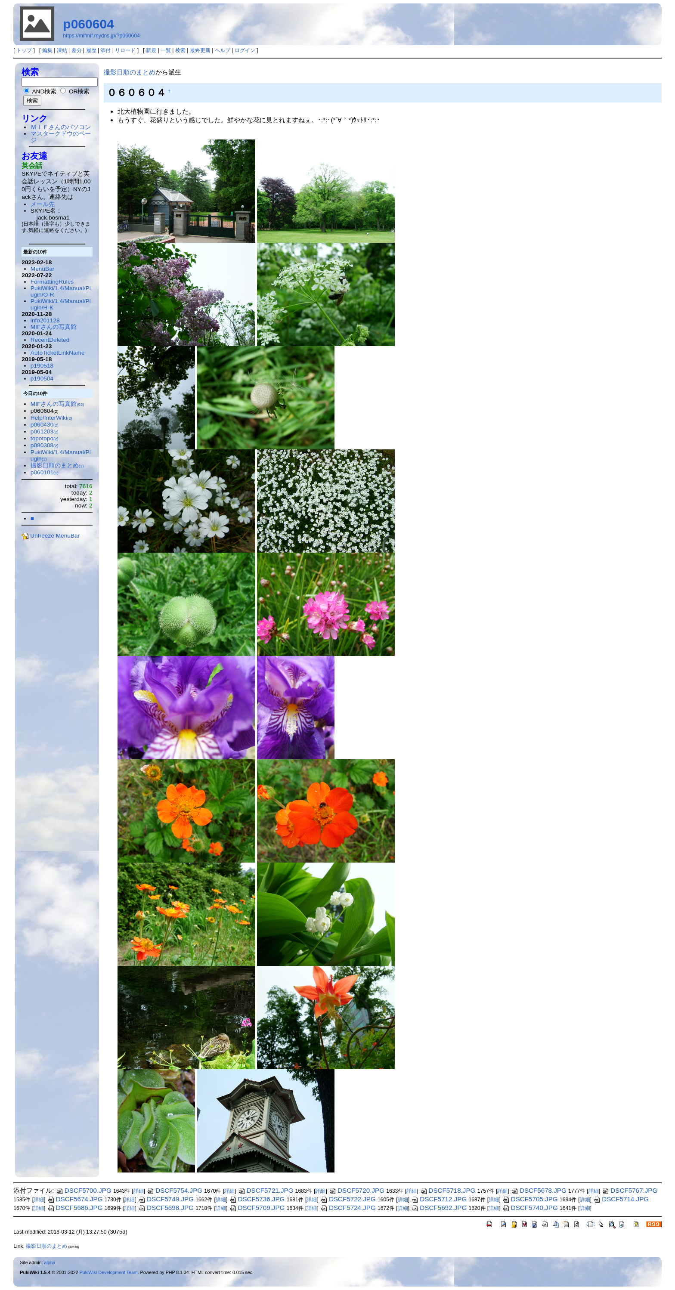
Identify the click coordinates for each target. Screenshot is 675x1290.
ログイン (245, 50)
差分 (76, 50)
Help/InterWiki (51, 418)
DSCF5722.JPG (348, 1199)
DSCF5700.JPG (83, 1190)
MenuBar (42, 269)
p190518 (42, 365)
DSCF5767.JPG (629, 1190)
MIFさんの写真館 (54, 327)
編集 (47, 50)
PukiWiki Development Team (109, 1272)
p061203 (45, 431)
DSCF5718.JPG (448, 1190)
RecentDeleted (50, 340)
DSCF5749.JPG (166, 1199)
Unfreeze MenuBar (51, 535)
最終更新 (200, 50)
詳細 (138, 1191)
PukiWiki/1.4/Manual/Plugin (61, 455)
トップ (24, 50)
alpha (49, 1262)
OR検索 (75, 91)
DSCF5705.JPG (530, 1199)
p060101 (45, 472)
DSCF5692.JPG (439, 1207)
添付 (105, 50)
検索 (180, 50)
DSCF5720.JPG (356, 1190)
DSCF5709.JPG (257, 1207)
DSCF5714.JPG (621, 1199)
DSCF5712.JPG (439, 1199)
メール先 (43, 204)
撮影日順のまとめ (129, 72)
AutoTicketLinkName (58, 353)
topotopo (45, 438)
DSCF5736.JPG (257, 1199)
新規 (151, 50)
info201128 (45, 320)
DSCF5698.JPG (166, 1207)
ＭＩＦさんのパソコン (61, 127)
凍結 (62, 50)
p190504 (42, 378)
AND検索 (40, 91)
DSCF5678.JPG (539, 1190)
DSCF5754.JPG (174, 1190)
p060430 (45, 424)
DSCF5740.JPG (530, 1207)
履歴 (91, 50)
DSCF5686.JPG (75, 1207)
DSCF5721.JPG (266, 1190)
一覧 (166, 50)
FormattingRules (52, 281)
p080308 (45, 445)
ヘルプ (222, 50)
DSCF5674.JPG (75, 1199)
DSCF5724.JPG (348, 1207)
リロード (125, 50)
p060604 (88, 24)
